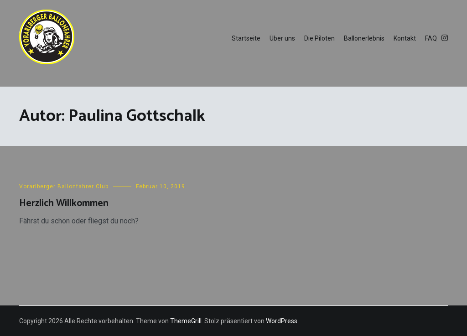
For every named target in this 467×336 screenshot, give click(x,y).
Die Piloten (319, 38)
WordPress (281, 321)
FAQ (431, 38)
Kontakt (405, 38)
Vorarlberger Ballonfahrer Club (64, 186)
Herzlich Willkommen (64, 203)
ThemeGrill (186, 321)
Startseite (246, 38)
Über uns (282, 38)
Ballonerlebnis (364, 38)
